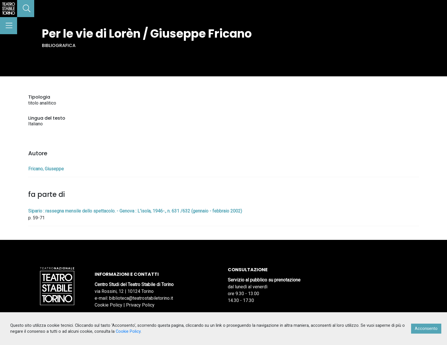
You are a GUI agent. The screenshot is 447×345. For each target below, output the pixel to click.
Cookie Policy (108, 305)
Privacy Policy (140, 305)
